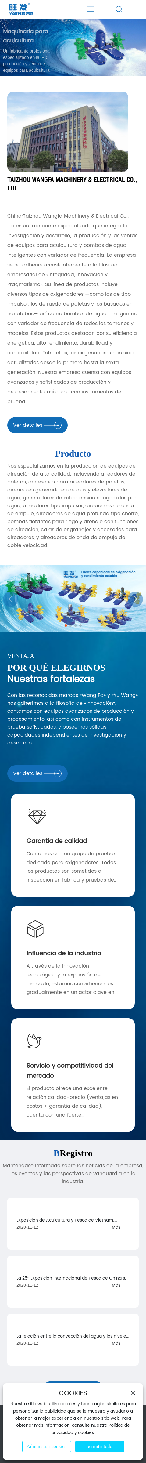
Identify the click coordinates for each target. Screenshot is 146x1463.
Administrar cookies (46, 1446)
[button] (66, 625)
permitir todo (99, 1446)
